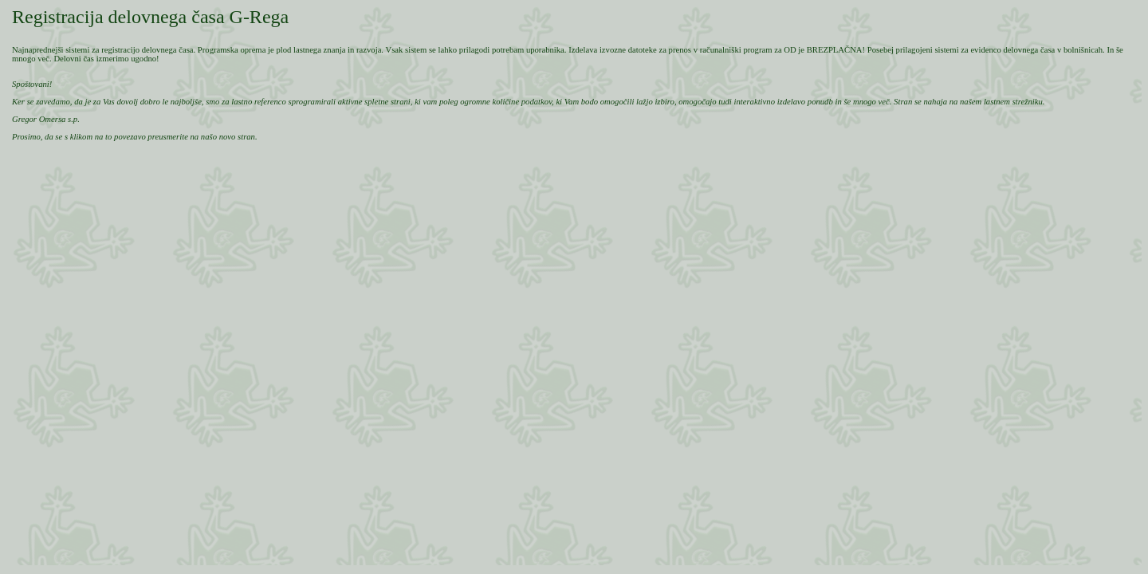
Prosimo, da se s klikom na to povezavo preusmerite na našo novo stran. (135, 136)
